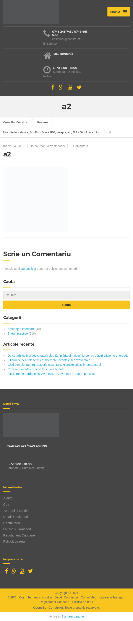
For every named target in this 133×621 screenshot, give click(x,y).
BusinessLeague (73, 616)
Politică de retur (14, 541)
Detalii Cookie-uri (15, 517)
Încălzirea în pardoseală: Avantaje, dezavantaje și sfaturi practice (51, 374)
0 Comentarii (79, 146)
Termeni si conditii (16, 510)
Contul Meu (11, 523)
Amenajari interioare (21, 329)
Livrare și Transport (17, 529)
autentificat (28, 268)
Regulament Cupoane (19, 535)
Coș (6, 504)
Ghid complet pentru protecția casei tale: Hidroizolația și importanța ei (54, 364)
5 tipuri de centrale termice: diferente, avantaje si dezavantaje (49, 360)
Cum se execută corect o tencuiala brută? (35, 369)
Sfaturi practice (18, 333)
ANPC (7, 498)
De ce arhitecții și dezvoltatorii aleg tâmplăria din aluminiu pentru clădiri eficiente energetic (68, 355)
